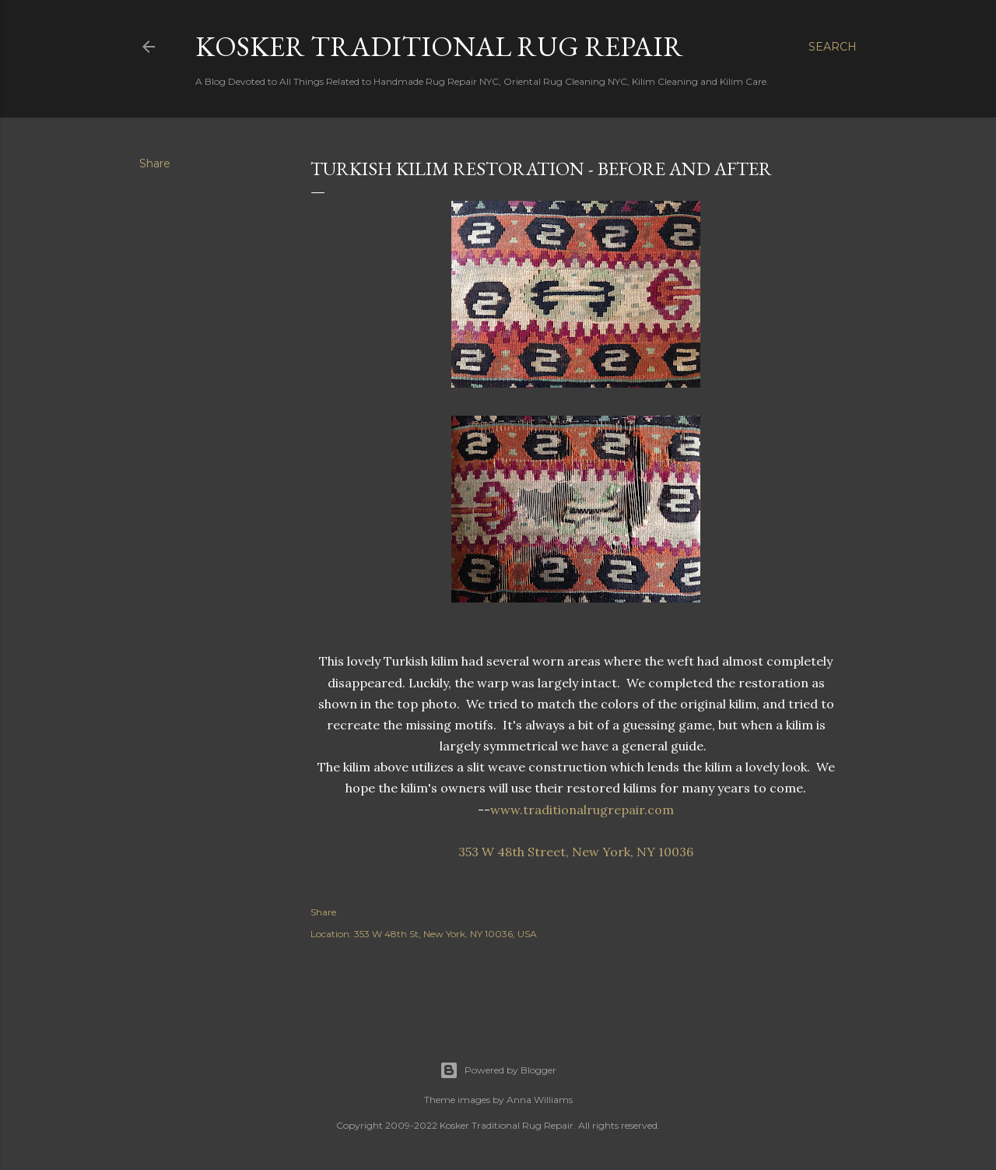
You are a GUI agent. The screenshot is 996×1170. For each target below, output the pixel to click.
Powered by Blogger (498, 1070)
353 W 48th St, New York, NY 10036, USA (445, 934)
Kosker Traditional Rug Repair (439, 46)
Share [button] (154, 163)
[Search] (832, 46)
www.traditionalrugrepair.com (582, 809)
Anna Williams (540, 1099)
